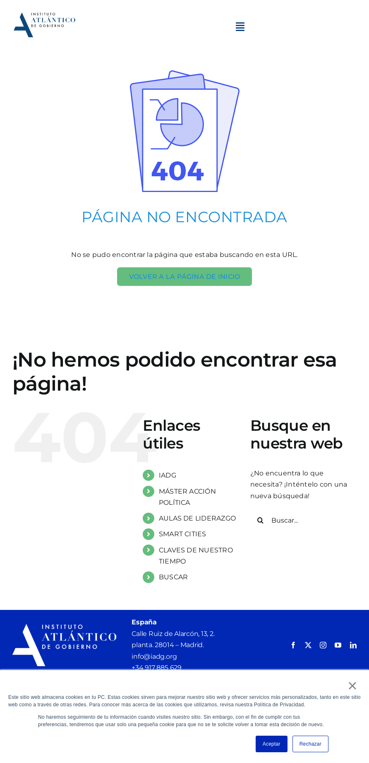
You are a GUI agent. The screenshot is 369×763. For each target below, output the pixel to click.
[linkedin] (353, 645)
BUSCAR (173, 577)
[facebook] (293, 645)
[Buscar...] (303, 520)
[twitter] (308, 645)
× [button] (352, 685)
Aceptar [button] (271, 744)
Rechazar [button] (310, 744)
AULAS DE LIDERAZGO (197, 518)
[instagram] (323, 645)
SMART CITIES (182, 534)
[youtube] (338, 645)
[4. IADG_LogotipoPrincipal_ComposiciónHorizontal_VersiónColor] (45, 15)
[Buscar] (260, 520)
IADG (167, 475)
